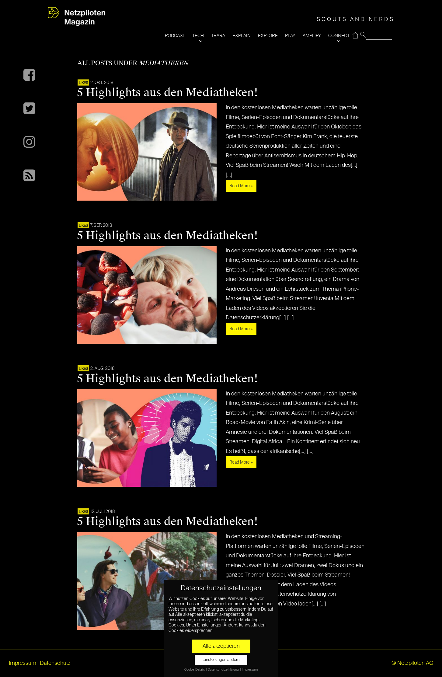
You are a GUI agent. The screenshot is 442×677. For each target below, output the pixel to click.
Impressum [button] (250, 669)
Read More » (241, 186)
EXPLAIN (241, 35)
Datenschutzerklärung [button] (223, 669)
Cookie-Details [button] (194, 669)
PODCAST (175, 35)
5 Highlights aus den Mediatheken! (167, 93)
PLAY (290, 35)
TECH (198, 35)
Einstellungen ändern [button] (221, 660)
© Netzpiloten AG (412, 663)
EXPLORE (268, 35)
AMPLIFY (312, 35)
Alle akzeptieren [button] (221, 646)
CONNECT (339, 35)
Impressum (22, 663)
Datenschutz (55, 663)
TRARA (218, 35)
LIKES (83, 83)
